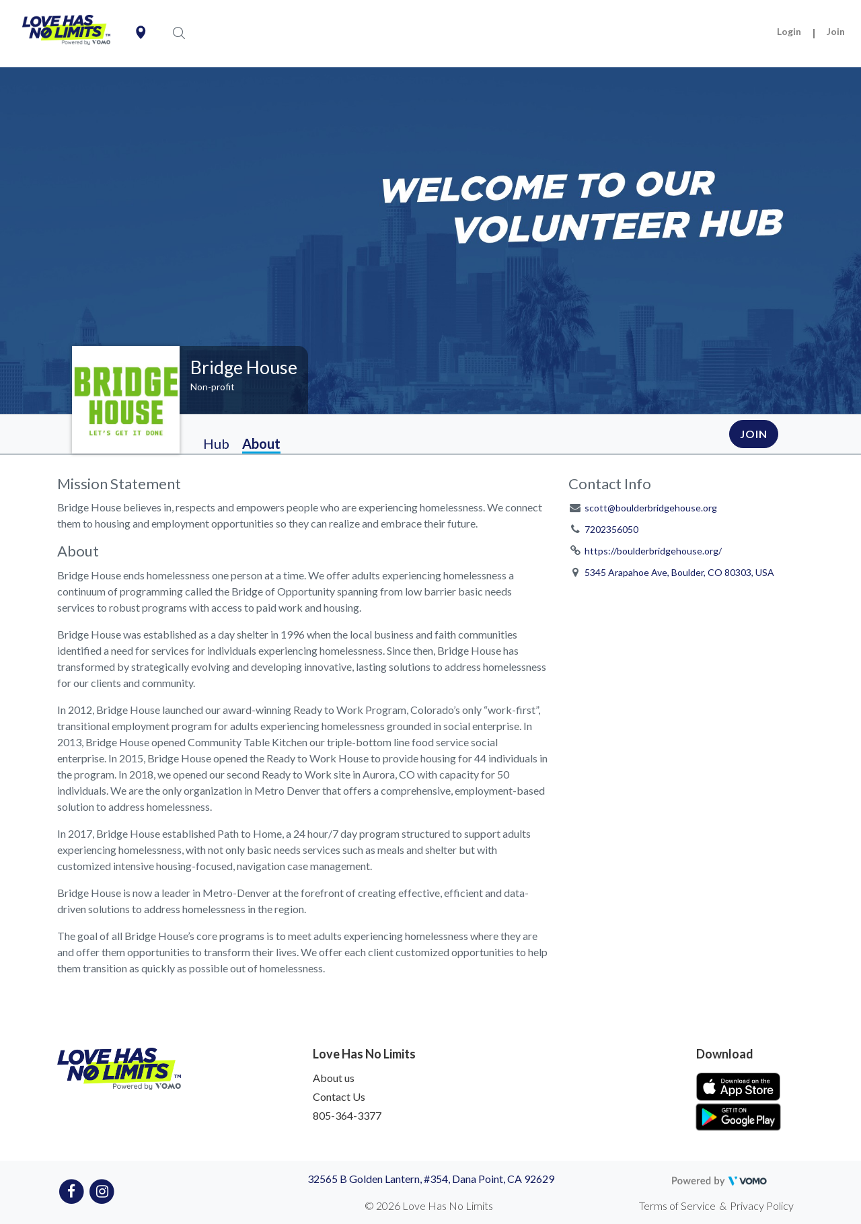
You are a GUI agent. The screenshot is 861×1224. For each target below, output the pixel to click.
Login (789, 31)
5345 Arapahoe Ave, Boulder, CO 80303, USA (679, 572)
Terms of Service (677, 1205)
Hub (216, 443)
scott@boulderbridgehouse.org (651, 507)
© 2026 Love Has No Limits (429, 1205)
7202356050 (611, 529)
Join (836, 31)
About (261, 443)
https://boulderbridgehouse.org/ (653, 550)
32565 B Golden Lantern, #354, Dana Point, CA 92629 (430, 1178)
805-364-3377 (347, 1115)
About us (333, 1077)
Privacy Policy (762, 1205)
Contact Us (339, 1096)
